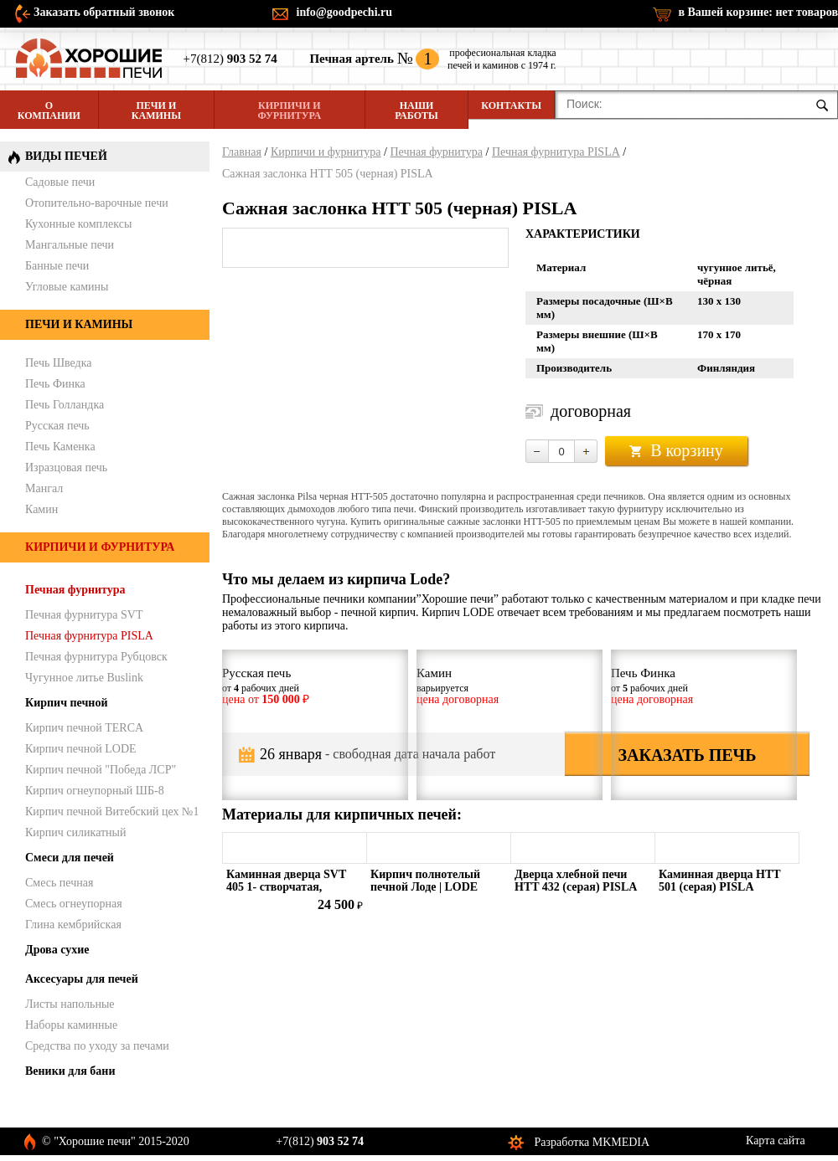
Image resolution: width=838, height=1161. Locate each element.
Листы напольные (70, 1004)
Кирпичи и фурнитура (289, 110)
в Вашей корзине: (758, 12)
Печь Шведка (58, 363)
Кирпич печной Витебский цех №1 (112, 811)
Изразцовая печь (66, 467)
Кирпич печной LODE (81, 748)
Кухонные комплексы (78, 224)
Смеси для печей (69, 857)
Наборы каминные (71, 1025)
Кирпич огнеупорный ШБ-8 (94, 790)
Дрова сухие (57, 949)
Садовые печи (60, 182)
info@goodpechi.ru (345, 12)
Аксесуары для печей (81, 979)
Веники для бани (70, 1071)
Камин (41, 509)
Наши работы (416, 110)
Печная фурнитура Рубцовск (96, 656)
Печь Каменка (60, 446)
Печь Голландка (64, 404)
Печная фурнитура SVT (83, 615)
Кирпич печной (66, 702)
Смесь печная (59, 882)
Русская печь (57, 425)
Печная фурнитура (436, 152)
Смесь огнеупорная (73, 903)
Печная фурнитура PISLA (556, 152)
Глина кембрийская (73, 924)
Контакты (511, 105)
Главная (241, 152)
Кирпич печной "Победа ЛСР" (100, 769)
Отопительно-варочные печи (96, 203)
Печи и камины (156, 110)
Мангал (44, 488)
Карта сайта (775, 1140)
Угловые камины (66, 286)
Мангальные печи (69, 245)
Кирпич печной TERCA (84, 728)
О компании (49, 110)
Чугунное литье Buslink (84, 677)
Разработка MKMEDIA (592, 1142)
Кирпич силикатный (76, 832)
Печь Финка (55, 384)
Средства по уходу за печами (97, 1046)
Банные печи (57, 265)
